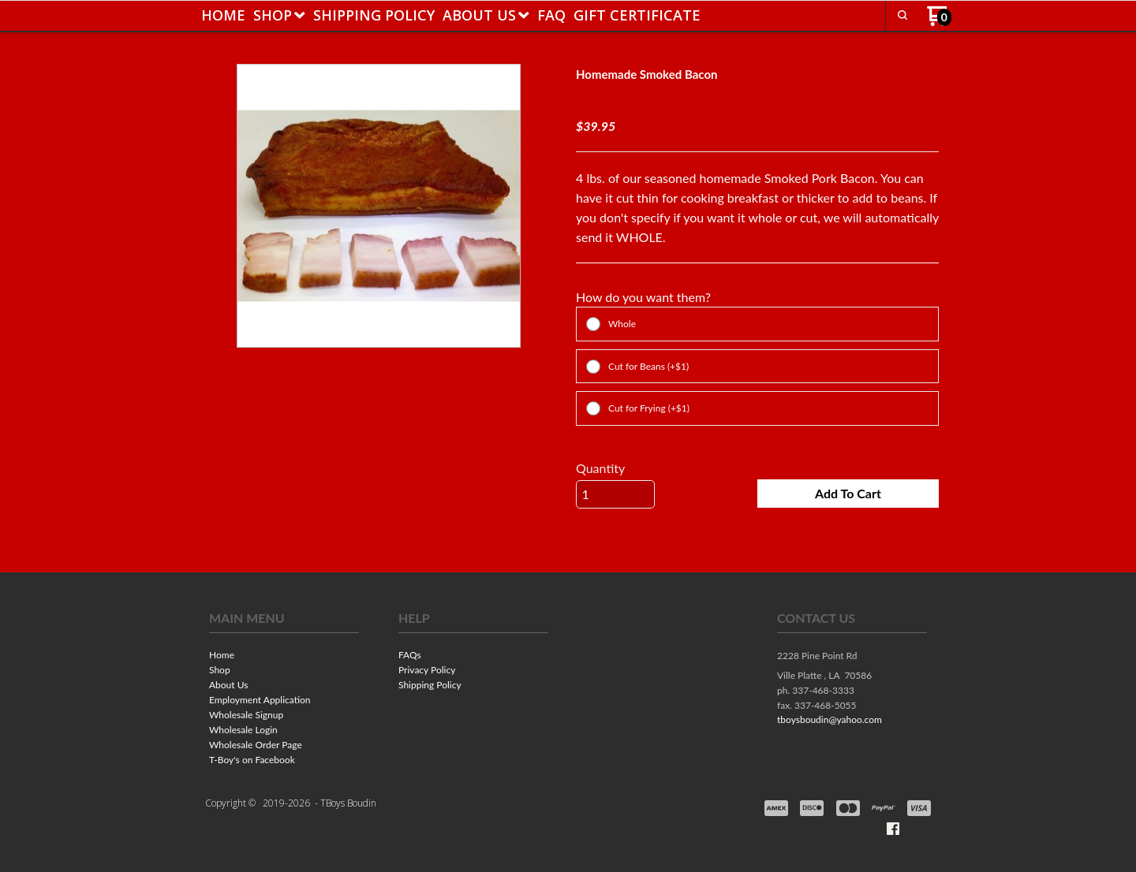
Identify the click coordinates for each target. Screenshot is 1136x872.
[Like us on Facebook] (893, 828)
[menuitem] (223, 15)
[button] (902, 15)
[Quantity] (615, 494)
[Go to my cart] (939, 21)
